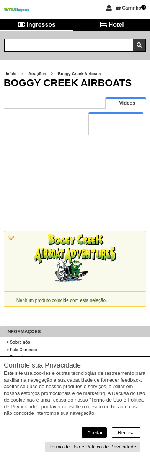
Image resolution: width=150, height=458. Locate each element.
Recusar (126, 432)
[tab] (125, 103)
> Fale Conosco (22, 349)
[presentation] (125, 103)
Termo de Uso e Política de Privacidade (92, 447)
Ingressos (36, 24)
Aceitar (94, 432)
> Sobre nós (18, 342)
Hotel (112, 24)
